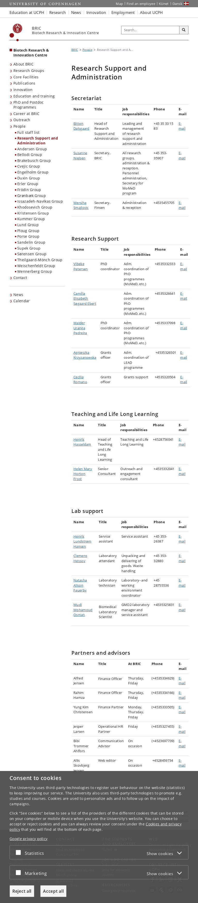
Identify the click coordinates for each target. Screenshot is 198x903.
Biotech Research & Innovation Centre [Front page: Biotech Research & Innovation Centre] (31, 53)
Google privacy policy (28, 838)
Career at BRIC (26, 113)
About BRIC (23, 64)
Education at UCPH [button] (27, 12)
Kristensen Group (33, 213)
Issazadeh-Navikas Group (40, 201)
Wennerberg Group (34, 271)
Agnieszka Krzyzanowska (84, 355)
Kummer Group (31, 218)
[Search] (183, 30)
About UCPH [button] (151, 12)
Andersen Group (32, 148)
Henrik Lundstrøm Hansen (82, 541)
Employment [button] (123, 12)
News (18, 294)
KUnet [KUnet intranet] (164, 3)
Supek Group (28, 248)
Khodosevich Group (34, 207)
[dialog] (99, 837)
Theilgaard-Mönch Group (40, 259)
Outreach (21, 119)
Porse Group (28, 236)
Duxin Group (28, 178)
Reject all (21, 891)
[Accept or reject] (19, 852)
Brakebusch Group (34, 160)
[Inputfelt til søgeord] (150, 30)
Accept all (53, 891)
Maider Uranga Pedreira (80, 328)
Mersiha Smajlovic (81, 205)
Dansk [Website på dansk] (177, 3)
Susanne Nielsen (80, 155)
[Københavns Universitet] (16, 32)
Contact (20, 277)
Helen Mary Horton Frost (82, 473)
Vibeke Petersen (80, 266)
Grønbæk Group (31, 195)
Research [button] (57, 12)
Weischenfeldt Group (36, 265)
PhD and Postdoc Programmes (28, 105)
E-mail (182, 126)
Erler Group (27, 183)
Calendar (21, 300)
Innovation (22, 89)
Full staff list (28, 132)
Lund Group (28, 224)
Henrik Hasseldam (82, 442)
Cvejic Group (28, 166)
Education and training (34, 96)
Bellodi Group (29, 154)
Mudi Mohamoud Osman (82, 609)
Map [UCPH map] (119, 3)
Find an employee (141, 3)
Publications (24, 83)
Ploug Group (28, 230)
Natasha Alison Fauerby (80, 585)
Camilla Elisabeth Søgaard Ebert (84, 298)
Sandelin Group (31, 242)
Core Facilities (26, 77)
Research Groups (28, 70)
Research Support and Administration (37, 140)
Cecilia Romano (80, 379)
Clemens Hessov (80, 558)
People (19, 126)
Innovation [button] (96, 12)
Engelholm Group (33, 172)
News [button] (76, 12)
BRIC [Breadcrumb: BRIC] (74, 50)
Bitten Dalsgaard (81, 126)
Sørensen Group (31, 253)
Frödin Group (29, 189)
